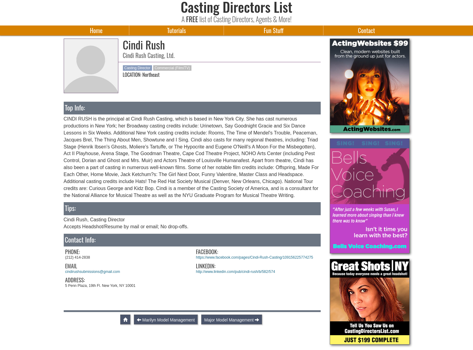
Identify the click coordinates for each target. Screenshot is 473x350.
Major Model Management (229, 320)
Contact (366, 30)
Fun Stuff (273, 30)
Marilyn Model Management (168, 320)
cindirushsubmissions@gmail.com (92, 272)
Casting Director (137, 68)
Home (96, 30)
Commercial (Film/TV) (172, 68)
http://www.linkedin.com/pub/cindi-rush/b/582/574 (235, 272)
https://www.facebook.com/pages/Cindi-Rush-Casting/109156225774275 (254, 257)
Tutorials (176, 30)
